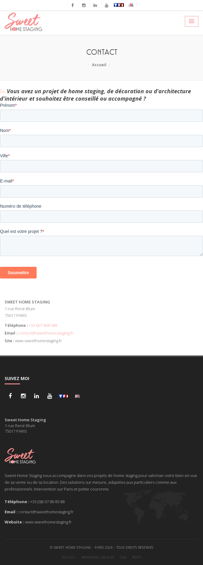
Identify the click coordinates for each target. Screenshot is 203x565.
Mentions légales (98, 557)
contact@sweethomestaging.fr (45, 333)
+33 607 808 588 (43, 325)
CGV (123, 557)
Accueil (99, 64)
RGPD (136, 557)
